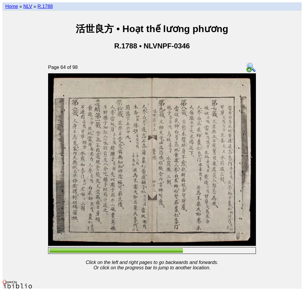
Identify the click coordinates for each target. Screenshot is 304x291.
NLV (27, 6)
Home (11, 6)
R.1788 (45, 6)
